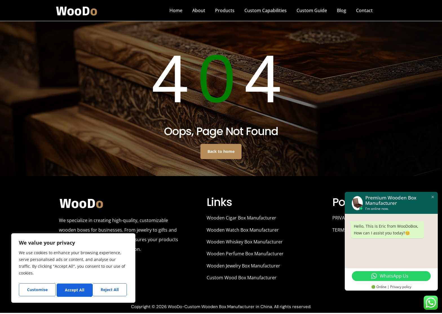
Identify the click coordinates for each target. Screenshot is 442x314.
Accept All (110, 290)
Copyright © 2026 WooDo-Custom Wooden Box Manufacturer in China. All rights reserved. (221, 308)
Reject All (74, 290)
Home (175, 10)
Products (225, 10)
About (198, 10)
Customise (37, 290)
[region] (73, 269)
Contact (364, 10)
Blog (341, 10)
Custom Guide (312, 10)
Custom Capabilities (265, 10)
